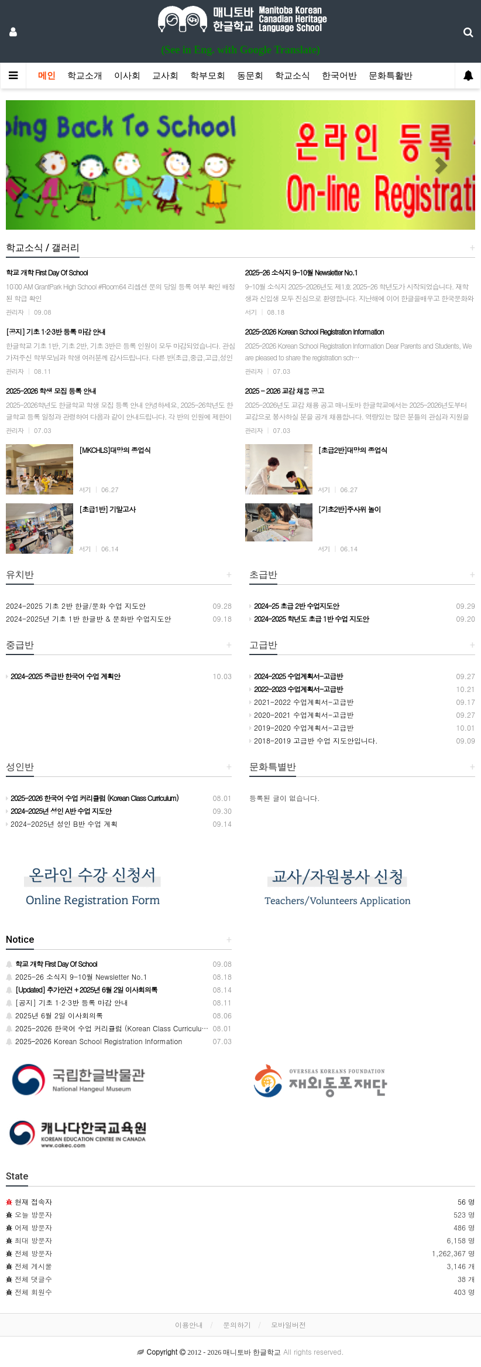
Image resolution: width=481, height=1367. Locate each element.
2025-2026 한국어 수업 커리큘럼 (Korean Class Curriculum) (108, 1028)
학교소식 (292, 75)
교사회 (165, 75)
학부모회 (207, 75)
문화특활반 (391, 75)
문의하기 (237, 1324)
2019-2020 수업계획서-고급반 (301, 727)
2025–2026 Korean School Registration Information (94, 1041)
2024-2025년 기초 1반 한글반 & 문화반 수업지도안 (88, 618)
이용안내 (189, 1324)
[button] (41, 165)
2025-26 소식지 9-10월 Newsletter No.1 (76, 976)
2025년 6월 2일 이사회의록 (54, 1015)
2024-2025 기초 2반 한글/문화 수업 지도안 (76, 606)
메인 (47, 75)
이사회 (127, 75)
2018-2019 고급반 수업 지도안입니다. (313, 740)
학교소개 (84, 75)
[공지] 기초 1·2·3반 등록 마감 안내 (67, 1002)
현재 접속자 (33, 1201)
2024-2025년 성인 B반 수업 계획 (62, 824)
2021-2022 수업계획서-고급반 (301, 702)
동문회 (250, 75)
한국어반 (339, 75)
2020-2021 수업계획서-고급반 (301, 715)
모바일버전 (288, 1324)
